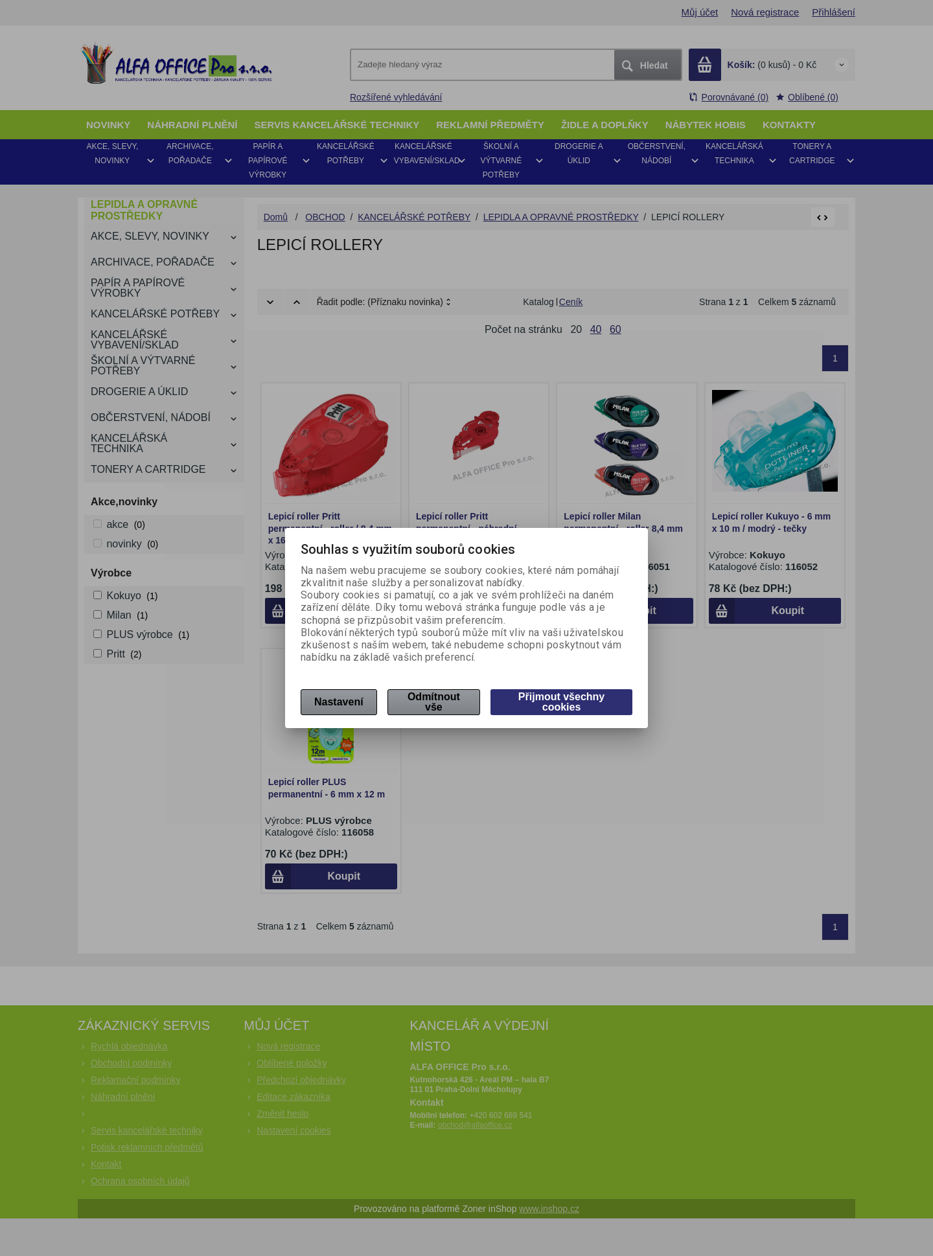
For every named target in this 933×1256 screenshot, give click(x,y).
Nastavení (338, 701)
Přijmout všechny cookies (561, 702)
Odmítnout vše (434, 702)
